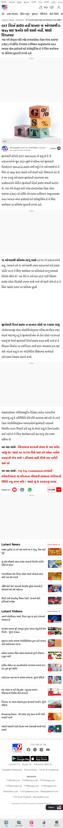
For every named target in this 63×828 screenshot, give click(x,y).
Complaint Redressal (12, 769)
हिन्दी (4, 2)
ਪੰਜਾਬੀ (46, 2)
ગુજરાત (35, 14)
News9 (12, 2)
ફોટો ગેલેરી (53, 14)
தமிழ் (53, 2)
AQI (46, 7)
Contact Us (14, 764)
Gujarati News (8, 19)
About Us (27, 764)
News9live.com (10, 791)
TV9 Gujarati (15, 147)
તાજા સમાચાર (12, 14)
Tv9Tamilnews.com (29, 791)
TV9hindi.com (13, 780)
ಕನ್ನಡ (19, 2)
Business (20, 19)
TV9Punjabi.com (48, 786)
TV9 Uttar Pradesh (22, 797)
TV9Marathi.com (30, 780)
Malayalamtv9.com (49, 791)
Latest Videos (12, 611)
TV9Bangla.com (31, 786)
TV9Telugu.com (47, 780)
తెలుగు (26, 2)
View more (53, 544)
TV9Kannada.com (13, 786)
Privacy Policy (30, 769)
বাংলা (40, 2)
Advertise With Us (43, 764)
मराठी (34, 2)
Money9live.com (41, 797)
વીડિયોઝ (43, 14)
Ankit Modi (33, 147)
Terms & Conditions (49, 769)
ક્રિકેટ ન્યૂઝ (24, 14)
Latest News (11, 544)
